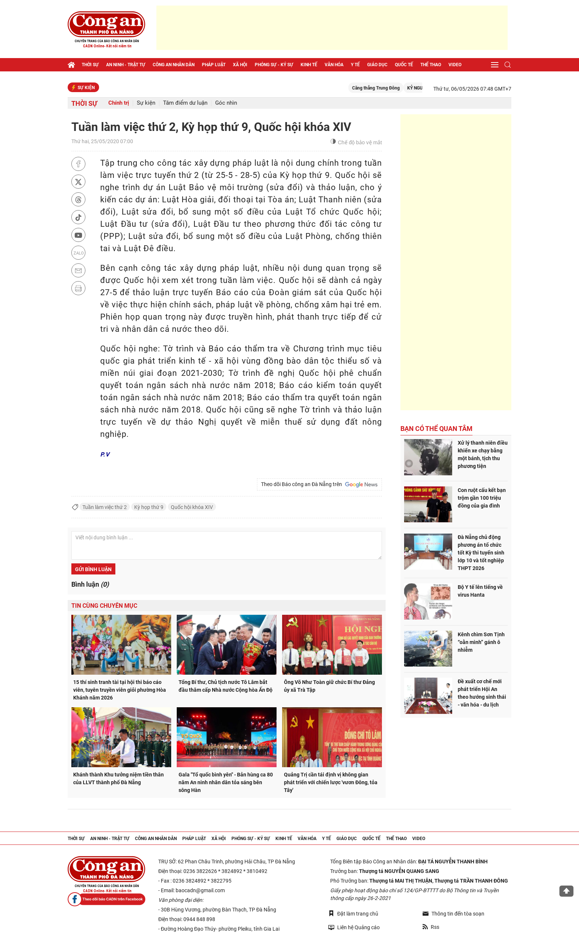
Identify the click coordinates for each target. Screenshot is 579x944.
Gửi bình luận (93, 569)
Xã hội (240, 64)
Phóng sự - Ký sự (274, 64)
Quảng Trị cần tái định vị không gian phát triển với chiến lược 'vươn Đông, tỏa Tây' (330, 782)
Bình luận (90, 584)
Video (454, 64)
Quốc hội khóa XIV (192, 507)
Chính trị (118, 103)
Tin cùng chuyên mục (104, 605)
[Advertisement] (332, 28)
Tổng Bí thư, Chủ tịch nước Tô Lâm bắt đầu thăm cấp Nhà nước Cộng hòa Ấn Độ (225, 686)
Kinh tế (309, 64)
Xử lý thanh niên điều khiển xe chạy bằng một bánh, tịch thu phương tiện (483, 454)
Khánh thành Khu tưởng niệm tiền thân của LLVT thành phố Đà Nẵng (118, 778)
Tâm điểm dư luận (185, 103)
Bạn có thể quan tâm (436, 428)
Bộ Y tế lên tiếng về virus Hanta (480, 591)
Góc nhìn (226, 103)
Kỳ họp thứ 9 (148, 507)
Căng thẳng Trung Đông (383, 88)
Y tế (355, 64)
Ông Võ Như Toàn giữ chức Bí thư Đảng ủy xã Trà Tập (329, 686)
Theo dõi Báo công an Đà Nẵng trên (319, 484)
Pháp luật (214, 64)
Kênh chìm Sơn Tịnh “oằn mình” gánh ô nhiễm (481, 642)
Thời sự (90, 64)
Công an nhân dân (173, 64)
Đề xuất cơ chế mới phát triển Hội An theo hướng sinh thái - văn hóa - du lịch (482, 693)
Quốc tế (404, 64)
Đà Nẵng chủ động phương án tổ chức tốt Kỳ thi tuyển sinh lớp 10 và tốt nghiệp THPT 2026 (481, 552)
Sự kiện (146, 103)
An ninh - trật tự (125, 64)
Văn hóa (334, 64)
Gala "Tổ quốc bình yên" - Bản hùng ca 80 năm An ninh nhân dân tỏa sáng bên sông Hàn (226, 782)
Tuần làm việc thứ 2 (104, 507)
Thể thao (430, 64)
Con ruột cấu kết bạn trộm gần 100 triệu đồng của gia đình (482, 498)
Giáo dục (377, 64)
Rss (431, 927)
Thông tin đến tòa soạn (453, 914)
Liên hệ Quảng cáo (354, 927)
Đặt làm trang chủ (353, 913)
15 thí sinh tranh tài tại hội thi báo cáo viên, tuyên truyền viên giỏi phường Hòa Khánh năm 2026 (119, 690)
